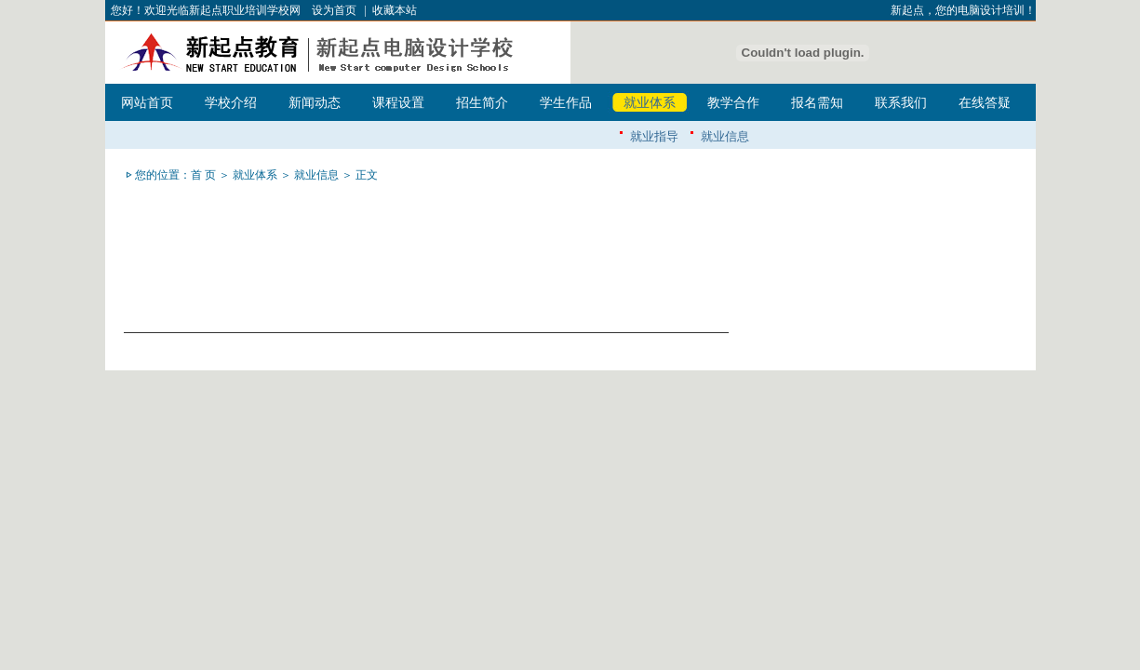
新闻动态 (314, 103)
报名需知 (817, 103)
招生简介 (482, 103)
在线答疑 (985, 103)
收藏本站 (394, 10)
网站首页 (147, 103)
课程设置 (398, 103)
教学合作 (733, 103)
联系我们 (901, 103)
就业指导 (654, 136)
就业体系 (650, 103)
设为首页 (334, 10)
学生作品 (566, 103)
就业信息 (725, 136)
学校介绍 (231, 103)
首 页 (203, 174)
